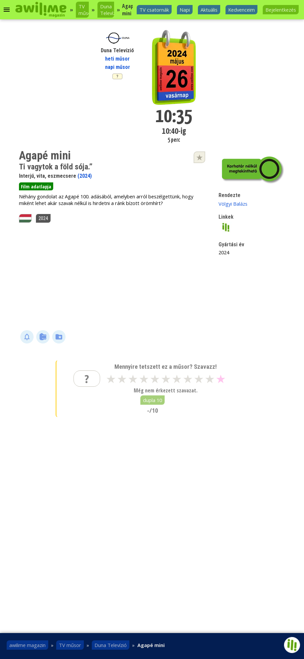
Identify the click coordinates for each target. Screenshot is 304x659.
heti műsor (117, 59)
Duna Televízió (107, 9)
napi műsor (117, 67)
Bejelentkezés (280, 9)
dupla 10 (152, 400)
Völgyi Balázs (233, 203)
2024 (43, 218)
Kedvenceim (241, 9)
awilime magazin (27, 645)
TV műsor (83, 9)
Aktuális (209, 9)
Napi (185, 9)
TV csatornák (154, 9)
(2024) (84, 176)
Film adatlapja (36, 186)
